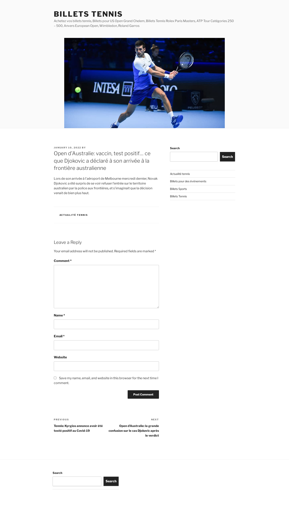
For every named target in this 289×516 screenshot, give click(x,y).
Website (60, 357)
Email (59, 336)
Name (59, 315)
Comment (63, 261)
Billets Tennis (88, 14)
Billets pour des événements (188, 181)
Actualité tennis (73, 215)
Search (175, 148)
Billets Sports (178, 189)
